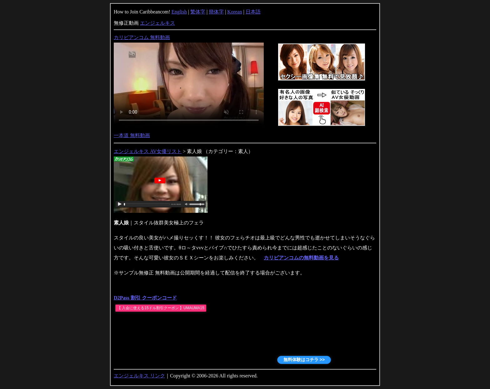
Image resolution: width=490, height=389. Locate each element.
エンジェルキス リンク (139, 375)
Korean (234, 11)
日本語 (253, 11)
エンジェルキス (157, 23)
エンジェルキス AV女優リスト (148, 151)
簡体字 (216, 11)
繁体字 (197, 11)
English (179, 11)
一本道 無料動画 (132, 135)
